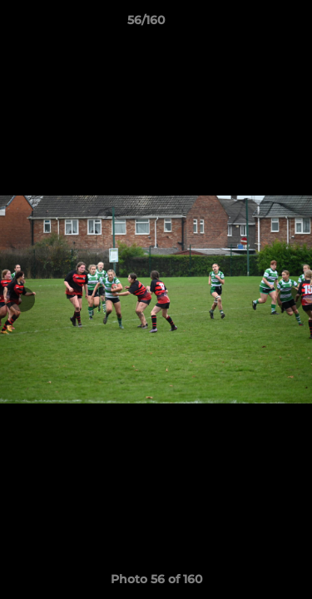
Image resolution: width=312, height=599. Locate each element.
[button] (252, 24)
